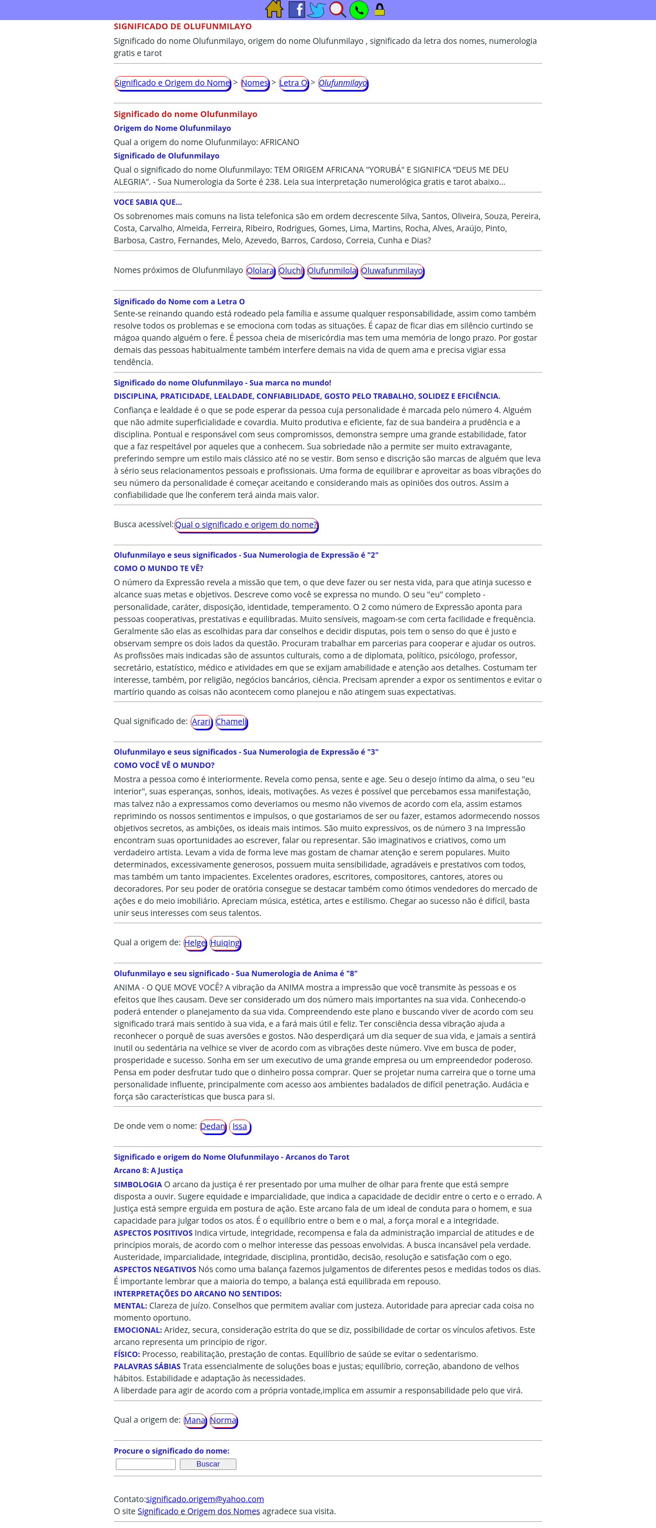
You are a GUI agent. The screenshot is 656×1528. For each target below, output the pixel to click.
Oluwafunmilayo (392, 270)
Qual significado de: (151, 721)
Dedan (212, 1126)
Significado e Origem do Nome (172, 82)
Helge (194, 942)
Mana (194, 1420)
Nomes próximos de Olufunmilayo (178, 269)
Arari (201, 721)
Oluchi (291, 270)
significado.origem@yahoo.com (205, 1499)
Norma (223, 1420)
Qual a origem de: (147, 942)
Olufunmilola (332, 270)
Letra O (293, 82)
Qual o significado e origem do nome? (246, 524)
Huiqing (224, 942)
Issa (240, 1126)
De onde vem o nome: (155, 1125)
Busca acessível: (144, 524)
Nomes (254, 82)
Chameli (231, 721)
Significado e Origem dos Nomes (199, 1511)
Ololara (260, 270)
